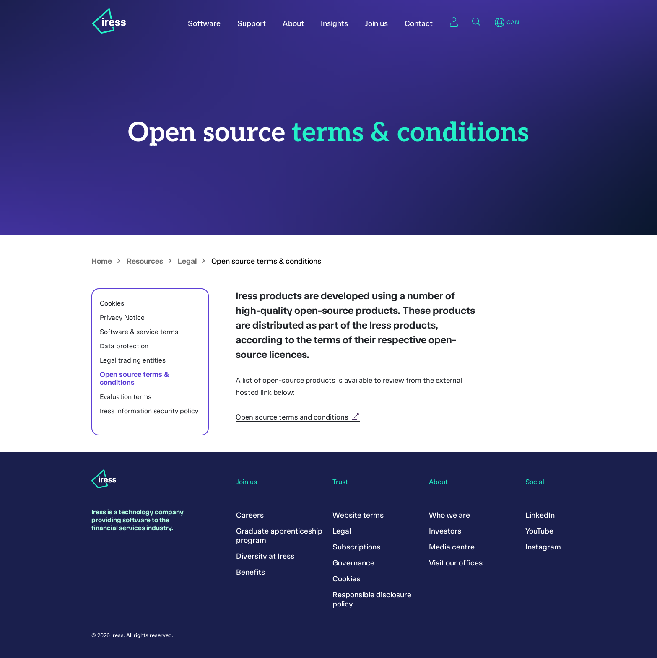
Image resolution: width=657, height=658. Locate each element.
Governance (353, 562)
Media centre (452, 547)
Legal (187, 261)
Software (204, 23)
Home (101, 261)
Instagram (543, 547)
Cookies (112, 303)
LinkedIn (540, 515)
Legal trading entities (133, 360)
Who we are (449, 515)
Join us (376, 23)
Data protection (124, 346)
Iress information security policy (149, 411)
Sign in (453, 22)
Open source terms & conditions (134, 378)
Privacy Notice (122, 317)
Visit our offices (456, 562)
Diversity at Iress (265, 556)
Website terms (358, 515)
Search (476, 22)
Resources (145, 261)
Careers (250, 515)
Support (251, 23)
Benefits (250, 572)
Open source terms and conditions (298, 417)
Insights (334, 23)
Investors (445, 531)
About (293, 23)
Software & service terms (139, 332)
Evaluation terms (125, 397)
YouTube (539, 531)
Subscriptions (356, 547)
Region (499, 23)
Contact (419, 23)
